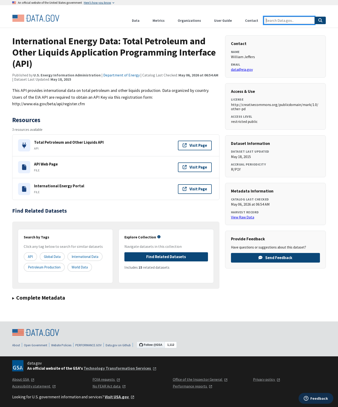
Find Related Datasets (166, 256)
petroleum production (44, 267)
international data (85, 256)
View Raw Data (242, 217)
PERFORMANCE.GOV (88, 345)
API (30, 256)
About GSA (23, 379)
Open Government (35, 345)
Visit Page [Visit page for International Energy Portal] (195, 189)
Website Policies (61, 345)
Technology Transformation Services (120, 368)
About (16, 345)
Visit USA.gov (119, 396)
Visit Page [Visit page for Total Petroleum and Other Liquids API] (195, 145)
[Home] (35, 18)
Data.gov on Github (118, 345)
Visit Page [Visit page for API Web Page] (195, 167)
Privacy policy (266, 379)
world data (80, 267)
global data (52, 256)
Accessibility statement (34, 386)
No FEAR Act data (109, 386)
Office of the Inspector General (200, 379)
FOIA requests (106, 379)
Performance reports (192, 386)
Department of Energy (121, 75)
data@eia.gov (242, 69)
